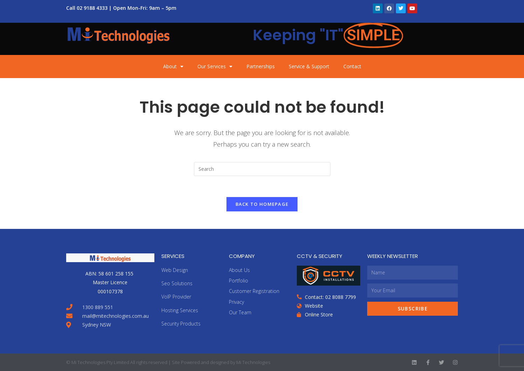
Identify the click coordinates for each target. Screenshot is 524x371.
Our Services (214, 66)
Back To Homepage (262, 204)
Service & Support (309, 66)
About (173, 66)
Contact (352, 66)
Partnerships (260, 66)
